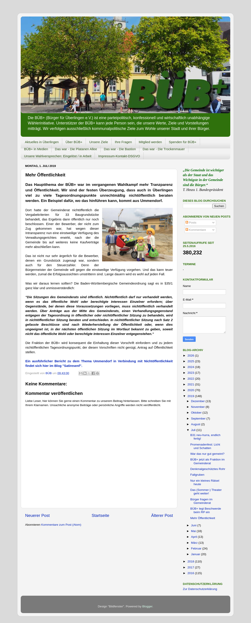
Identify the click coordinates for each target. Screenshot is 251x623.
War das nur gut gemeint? (207, 453)
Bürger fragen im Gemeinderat (201, 501)
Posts (191, 222)
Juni (194, 525)
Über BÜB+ (74, 142)
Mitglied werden (150, 142)
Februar (196, 548)
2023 (191, 372)
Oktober (196, 412)
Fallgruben (197, 474)
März (195, 542)
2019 (191, 396)
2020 (191, 390)
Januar (196, 554)
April (194, 536)
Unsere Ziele (98, 142)
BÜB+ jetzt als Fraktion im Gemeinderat (207, 461)
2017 (191, 567)
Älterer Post (162, 515)
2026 (191, 355)
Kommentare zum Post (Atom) (61, 524)
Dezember (198, 401)
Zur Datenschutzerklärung (200, 589)
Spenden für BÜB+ (183, 142)
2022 (191, 378)
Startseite (100, 515)
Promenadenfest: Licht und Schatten (205, 446)
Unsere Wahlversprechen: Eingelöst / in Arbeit (57, 156)
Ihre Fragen (123, 142)
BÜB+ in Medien (36, 149)
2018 (191, 561)
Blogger (147, 606)
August (196, 424)
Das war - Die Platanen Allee (76, 149)
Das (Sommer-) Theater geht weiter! (206, 491)
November (198, 407)
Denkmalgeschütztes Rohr (207, 469)
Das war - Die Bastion (120, 149)
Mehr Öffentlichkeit (202, 518)
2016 (191, 573)
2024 (191, 367)
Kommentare (195, 229)
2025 (191, 361)
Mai (194, 531)
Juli (193, 430)
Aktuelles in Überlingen (42, 142)
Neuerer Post (37, 515)
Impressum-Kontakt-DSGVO (119, 156)
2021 (191, 384)
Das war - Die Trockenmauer (164, 149)
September (198, 418)
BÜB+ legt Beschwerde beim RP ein (205, 510)
